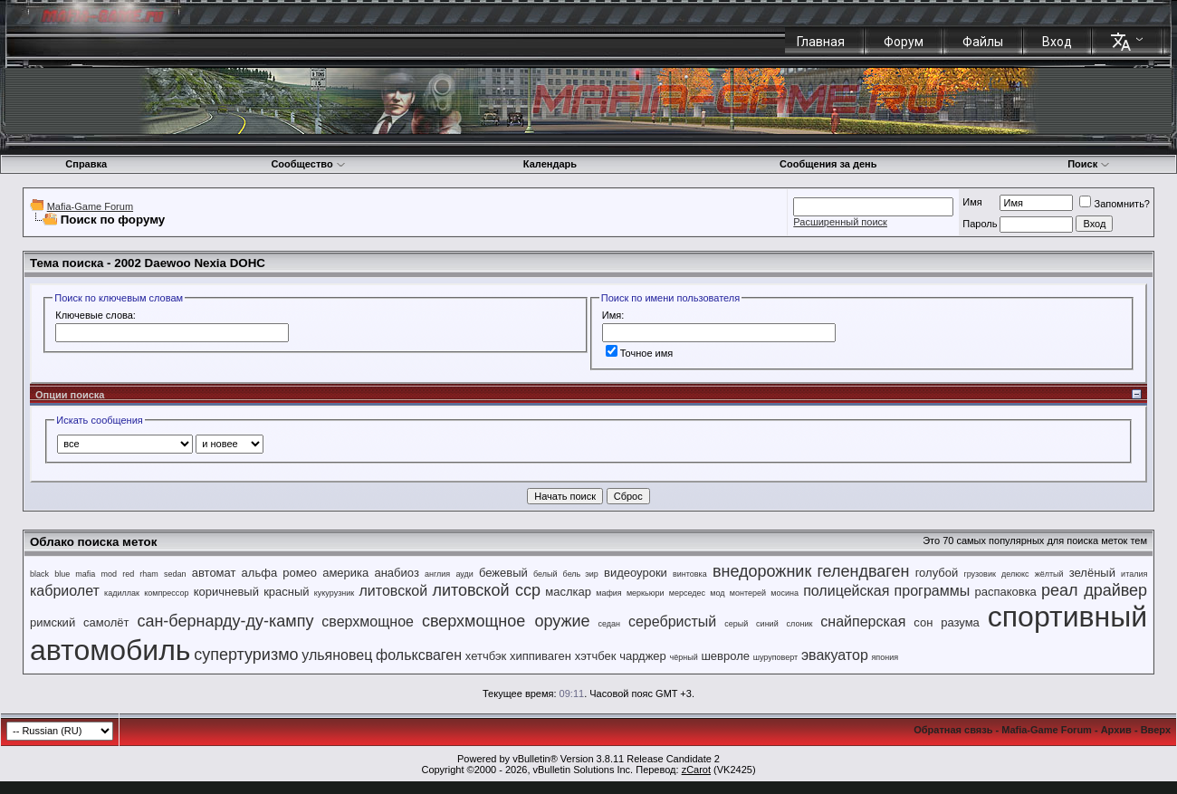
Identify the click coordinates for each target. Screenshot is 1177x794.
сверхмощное (367, 621)
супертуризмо (246, 655)
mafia (85, 574)
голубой (937, 572)
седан (609, 623)
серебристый (672, 621)
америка (345, 572)
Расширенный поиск (840, 221)
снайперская (862, 621)
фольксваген (419, 655)
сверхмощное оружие (506, 621)
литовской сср (486, 590)
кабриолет (65, 590)
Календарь (550, 163)
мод (717, 593)
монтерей (748, 593)
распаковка (1005, 591)
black (39, 574)
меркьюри (646, 593)
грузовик (979, 574)
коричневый (226, 591)
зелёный (1092, 572)
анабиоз (396, 572)
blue (62, 574)
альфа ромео (279, 572)
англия (437, 574)
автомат (214, 572)
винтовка (690, 574)
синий (767, 623)
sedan (175, 574)
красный (286, 591)
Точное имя (640, 353)
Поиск (1088, 163)
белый (545, 574)
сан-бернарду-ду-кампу (225, 621)
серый (736, 623)
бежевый (503, 572)
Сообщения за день (828, 163)
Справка (86, 163)
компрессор (166, 593)
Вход (1057, 41)
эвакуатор (834, 655)
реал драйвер (1094, 590)
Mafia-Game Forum (90, 206)
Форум (903, 41)
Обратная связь (953, 729)
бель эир (580, 574)
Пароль (979, 223)
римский (52, 622)
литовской (393, 590)
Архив (1116, 729)
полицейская (846, 590)
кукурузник (334, 593)
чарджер (642, 656)
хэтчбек (596, 656)
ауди (464, 574)
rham (148, 574)
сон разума (947, 622)
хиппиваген (540, 656)
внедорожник (762, 571)
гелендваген (863, 571)
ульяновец (336, 655)
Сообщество (308, 163)
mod (109, 574)
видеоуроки (635, 572)
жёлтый (1049, 574)
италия (1134, 574)
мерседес (687, 593)
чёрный (684, 657)
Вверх (1156, 729)
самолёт (106, 622)
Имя (971, 201)
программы (933, 590)
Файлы (982, 41)
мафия (609, 593)
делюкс (1015, 574)
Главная (821, 41)
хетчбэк (486, 656)
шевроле (725, 656)
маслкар (568, 591)
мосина (784, 593)
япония (885, 657)
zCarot (696, 769)
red (128, 574)
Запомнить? (1114, 203)
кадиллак (121, 593)
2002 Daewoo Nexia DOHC (189, 263)
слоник (800, 623)
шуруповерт (776, 657)
